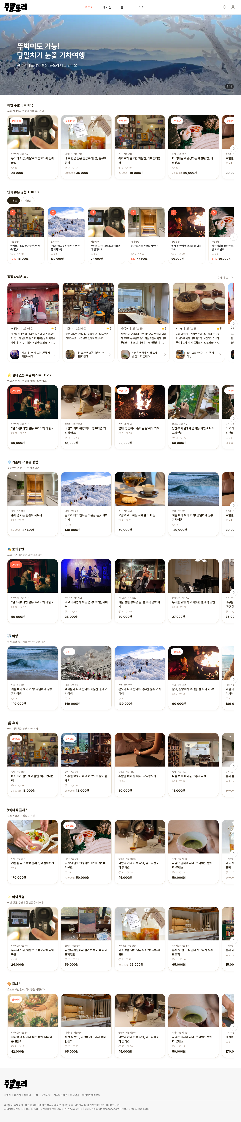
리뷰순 (28, 200)
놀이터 (124, 7)
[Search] (225, 7)
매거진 (107, 7)
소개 (141, 7)
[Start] (233, 7)
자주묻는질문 (60, 1095)
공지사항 (46, 1095)
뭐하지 (89, 7)
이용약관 (74, 1095)
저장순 (13, 200)
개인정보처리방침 (91, 1095)
